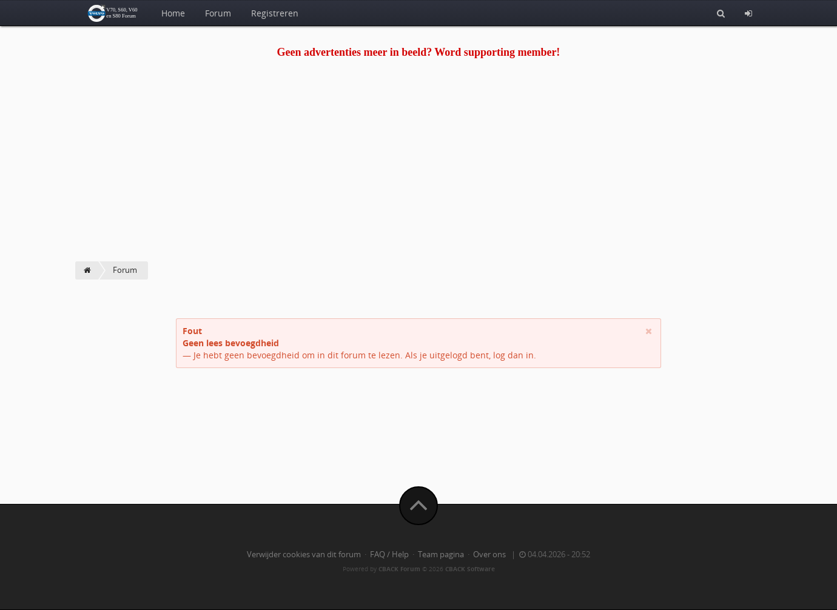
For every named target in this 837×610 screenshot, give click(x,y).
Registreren (274, 13)
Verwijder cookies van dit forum (304, 554)
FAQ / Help (389, 554)
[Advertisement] (418, 170)
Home (173, 13)
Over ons (489, 554)
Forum (218, 13)
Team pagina (441, 554)
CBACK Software (470, 569)
